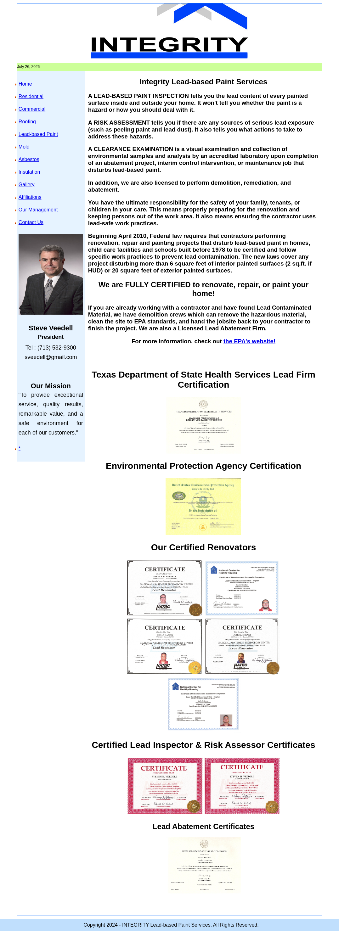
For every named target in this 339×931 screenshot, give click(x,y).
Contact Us (31, 222)
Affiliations (30, 197)
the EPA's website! (249, 341)
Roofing (27, 121)
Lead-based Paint (38, 134)
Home (25, 84)
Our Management (38, 209)
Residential (31, 96)
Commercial (32, 109)
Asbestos (29, 159)
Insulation (29, 172)
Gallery (27, 184)
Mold (24, 146)
